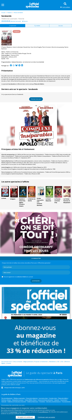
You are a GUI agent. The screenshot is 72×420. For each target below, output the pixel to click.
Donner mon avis (36, 99)
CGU (62, 361)
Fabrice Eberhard (6, 161)
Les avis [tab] (60, 25)
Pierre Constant (5, 172)
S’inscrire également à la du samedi (18, 277)
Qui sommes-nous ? (6, 361)
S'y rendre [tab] (37, 25)
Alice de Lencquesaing (7, 154)
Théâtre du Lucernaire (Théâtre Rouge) (15, 53)
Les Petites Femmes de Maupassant (66, 200)
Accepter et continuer (25, 417)
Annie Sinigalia (5, 167)
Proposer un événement (41, 361)
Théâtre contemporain (12, 52)
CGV (58, 361)
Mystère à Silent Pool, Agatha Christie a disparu (22, 202)
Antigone (12, 199)
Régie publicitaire (28, 361)
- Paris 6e (12, 19)
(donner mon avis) (16, 21)
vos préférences (43, 412)
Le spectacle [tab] (12, 25)
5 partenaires (13, 412)
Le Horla (3, 198)
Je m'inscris (36, 281)
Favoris (25, 21)
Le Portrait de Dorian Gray (57, 200)
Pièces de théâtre (39, 84)
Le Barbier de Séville (31, 200)
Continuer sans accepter (46, 417)
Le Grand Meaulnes (48, 200)
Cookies (9, 363)
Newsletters (52, 361)
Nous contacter (18, 361)
